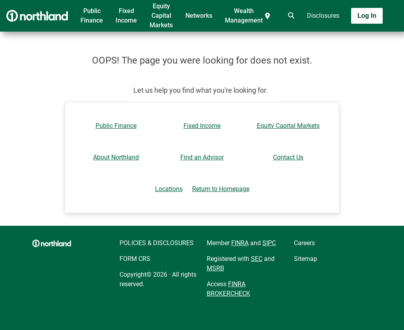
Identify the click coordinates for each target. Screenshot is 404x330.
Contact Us (288, 157)
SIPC (269, 243)
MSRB (215, 268)
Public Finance (91, 15)
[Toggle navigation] (341, 38)
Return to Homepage (220, 189)
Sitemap (305, 258)
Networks (198, 15)
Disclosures (323, 15)
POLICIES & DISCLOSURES (157, 243)
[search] (289, 16)
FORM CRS (135, 258)
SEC (256, 258)
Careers (304, 243)
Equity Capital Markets (161, 15)
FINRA (240, 243)
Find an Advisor (202, 157)
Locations (169, 189)
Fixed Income (126, 15)
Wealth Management (244, 15)
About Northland (116, 157)
